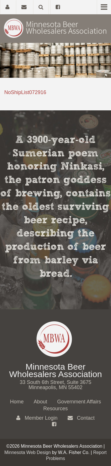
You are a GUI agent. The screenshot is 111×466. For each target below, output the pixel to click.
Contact (81, 418)
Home (17, 402)
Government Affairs (79, 402)
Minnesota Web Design (27, 452)
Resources (55, 408)
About (40, 402)
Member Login (36, 418)
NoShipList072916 (25, 92)
